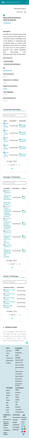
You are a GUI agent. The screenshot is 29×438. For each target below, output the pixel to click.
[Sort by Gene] (8, 121)
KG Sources (18, 379)
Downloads (18, 353)
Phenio (8, 400)
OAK (16, 402)
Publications (9, 360)
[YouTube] (25, 431)
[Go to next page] (16, 165)
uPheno (8, 395)
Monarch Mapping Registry (6, 423)
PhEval (17, 395)
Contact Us (9, 358)
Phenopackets (19, 412)
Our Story (9, 351)
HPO (7, 398)
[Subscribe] (22, 426)
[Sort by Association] (17, 121)
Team (7, 353)
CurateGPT (18, 409)
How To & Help (19, 365)
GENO (7, 407)
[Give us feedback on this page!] (26, 342)
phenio (5, 89)
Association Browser (18, 384)
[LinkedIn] (22, 431)
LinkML (17, 397)
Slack (15, 420)
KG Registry (6, 430)
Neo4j (17, 357)
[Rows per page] (15, 161)
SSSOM (17, 400)
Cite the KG (18, 374)
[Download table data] (12, 168)
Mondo (8, 390)
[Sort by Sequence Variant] (15, 287)
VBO (7, 405)
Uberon (8, 393)
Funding (8, 363)
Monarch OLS (7, 419)
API (16, 355)
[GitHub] (25, 429)
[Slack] (25, 426)
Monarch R (19, 360)
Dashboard (18, 381)
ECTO (7, 412)
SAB (7, 355)
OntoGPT (18, 407)
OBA (7, 402)
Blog (15, 422)
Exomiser (17, 392)
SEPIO (7, 410)
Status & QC (19, 362)
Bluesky (15, 429)
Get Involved (16, 417)
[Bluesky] (23, 434)
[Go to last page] (19, 165)
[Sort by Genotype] (10, 188)
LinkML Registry (5, 433)
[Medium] (22, 429)
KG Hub (5, 427)
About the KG (19, 376)
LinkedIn (16, 425)
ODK (16, 404)
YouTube (16, 427)
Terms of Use (19, 371)
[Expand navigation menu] (27, 2)
